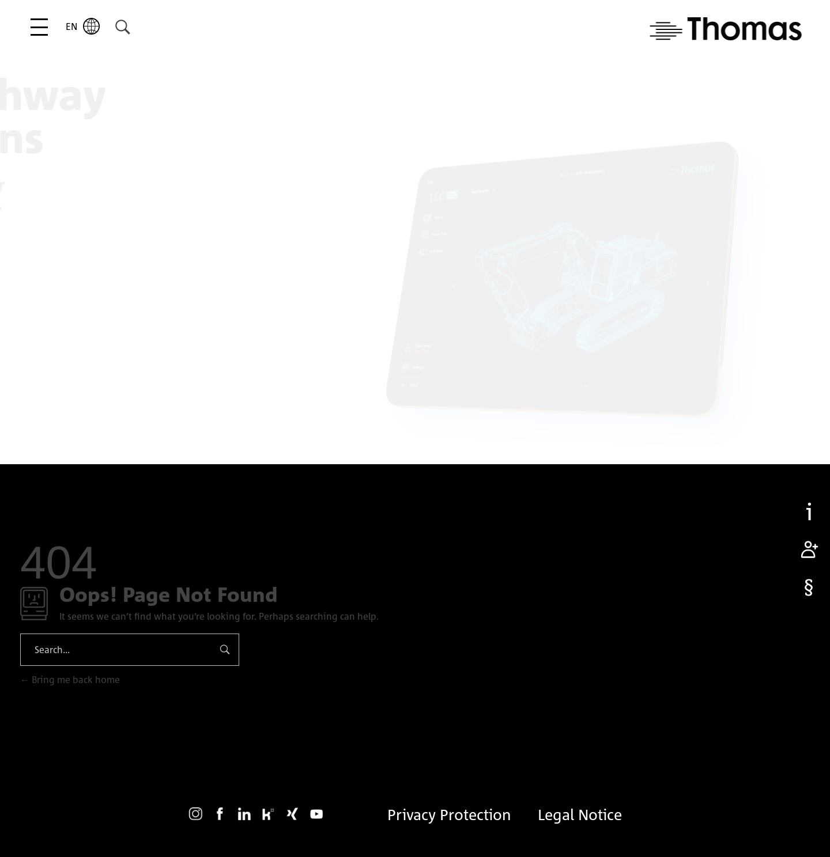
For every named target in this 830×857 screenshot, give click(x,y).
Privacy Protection (449, 815)
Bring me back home (70, 679)
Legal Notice (580, 815)
